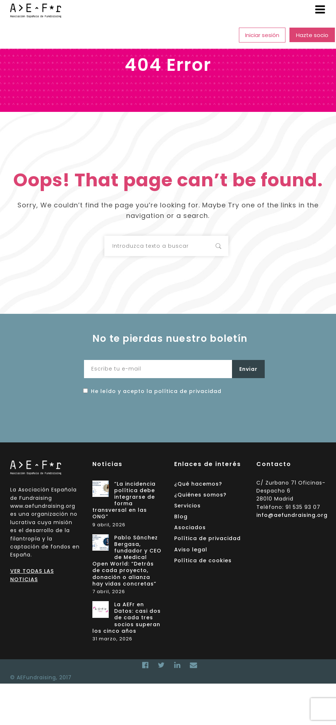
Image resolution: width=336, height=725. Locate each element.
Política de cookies (203, 560)
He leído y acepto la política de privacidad (156, 391)
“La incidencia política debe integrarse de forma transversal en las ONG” (124, 501)
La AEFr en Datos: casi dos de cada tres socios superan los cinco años (126, 618)
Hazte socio (312, 35)
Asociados (218, 35)
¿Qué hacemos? (41, 35)
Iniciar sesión (262, 35)
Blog (185, 35)
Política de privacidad (207, 538)
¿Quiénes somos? (100, 35)
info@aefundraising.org (292, 515)
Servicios (149, 35)
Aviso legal (190, 549)
